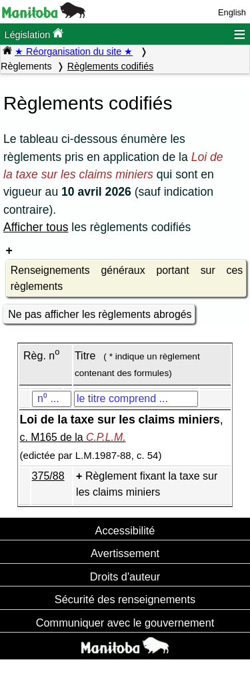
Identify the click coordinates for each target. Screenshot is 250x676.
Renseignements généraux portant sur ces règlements (127, 278)
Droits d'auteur (125, 576)
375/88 (48, 476)
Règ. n (41, 355)
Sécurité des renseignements (125, 599)
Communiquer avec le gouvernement (125, 623)
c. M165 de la (73, 437)
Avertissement (125, 553)
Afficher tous (35, 227)
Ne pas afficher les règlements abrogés (99, 314)
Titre (85, 355)
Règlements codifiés (110, 66)
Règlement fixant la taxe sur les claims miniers (146, 484)
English (232, 12)
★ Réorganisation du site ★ (74, 51)
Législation (33, 33)
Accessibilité (125, 530)
